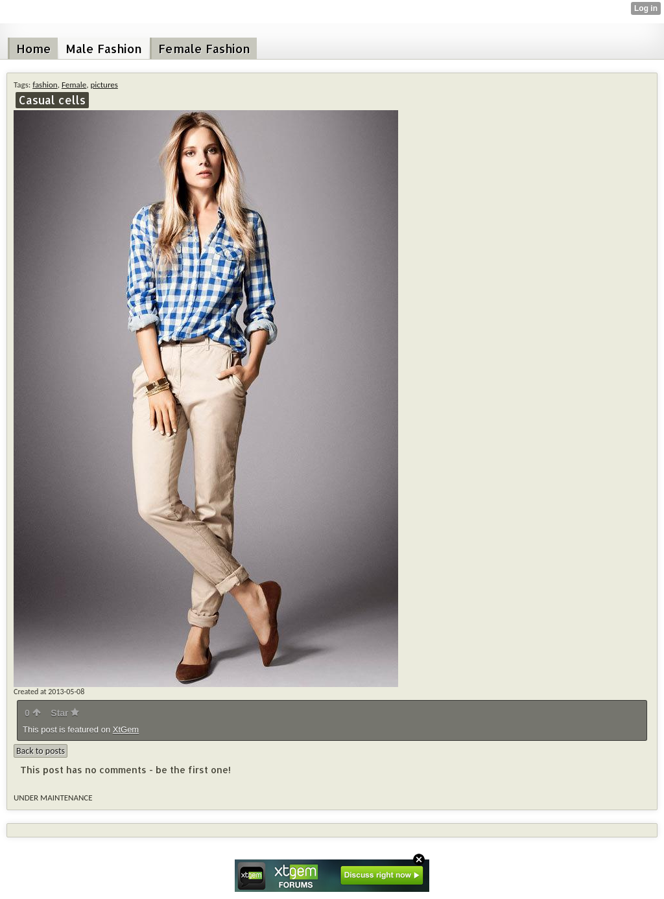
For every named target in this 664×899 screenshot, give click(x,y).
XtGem (126, 729)
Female (74, 84)
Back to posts (40, 750)
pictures (103, 84)
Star (65, 713)
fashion (45, 84)
